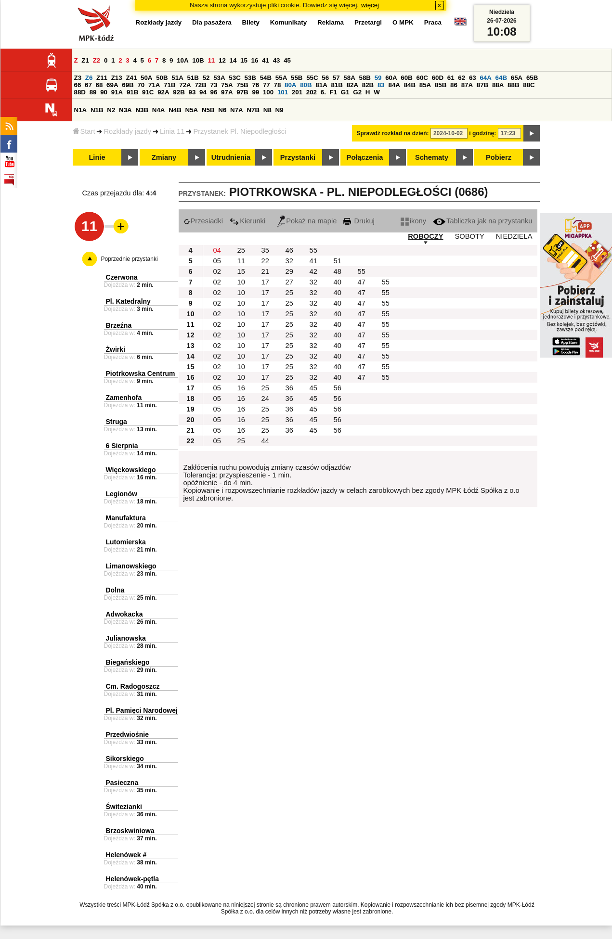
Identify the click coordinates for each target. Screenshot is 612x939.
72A (185, 85)
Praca (433, 22)
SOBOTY (469, 236)
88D (80, 92)
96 (214, 92)
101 (282, 92)
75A (227, 85)
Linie (97, 157)
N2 (111, 110)
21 (265, 271)
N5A (191, 110)
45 (287, 60)
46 (289, 250)
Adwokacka (124, 614)
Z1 (85, 60)
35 (265, 250)
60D (437, 77)
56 (325, 77)
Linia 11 (172, 131)
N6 (222, 110)
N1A (80, 110)
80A (290, 85)
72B (200, 85)
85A (425, 85)
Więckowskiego (131, 470)
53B (250, 77)
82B (368, 85)
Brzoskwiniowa (130, 831)
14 (233, 60)
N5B (208, 110)
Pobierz (498, 157)
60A (391, 77)
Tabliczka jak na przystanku (482, 221)
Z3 (78, 77)
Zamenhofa (124, 397)
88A (498, 85)
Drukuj (358, 221)
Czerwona (122, 277)
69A (112, 85)
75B (242, 85)
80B (306, 85)
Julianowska (126, 638)
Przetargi (368, 22)
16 (255, 60)
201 (297, 92)
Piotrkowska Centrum (140, 373)
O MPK (403, 22)
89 (93, 92)
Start (84, 131)
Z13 (116, 77)
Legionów (121, 494)
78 (277, 85)
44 (265, 441)
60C (422, 77)
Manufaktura (126, 518)
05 (217, 261)
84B (410, 85)
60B (406, 77)
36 (289, 388)
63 (472, 77)
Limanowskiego (131, 566)
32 (289, 261)
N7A (236, 110)
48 (337, 271)
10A (182, 60)
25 (241, 250)
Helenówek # (126, 855)
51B (193, 77)
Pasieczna (122, 782)
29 (289, 271)
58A (349, 77)
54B (266, 77)
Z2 (97, 60)
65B (532, 77)
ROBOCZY (425, 236)
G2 (357, 92)
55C (312, 77)
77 (266, 85)
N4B (175, 110)
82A (352, 85)
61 (451, 77)
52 (206, 77)
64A (485, 77)
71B (169, 85)
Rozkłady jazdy (127, 131)
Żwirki (115, 349)
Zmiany (164, 157)
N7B (253, 110)
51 (337, 261)
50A (146, 77)
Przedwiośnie (127, 734)
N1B (97, 110)
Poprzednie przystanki (129, 259)
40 (337, 282)
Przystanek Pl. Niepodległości (239, 131)
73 (214, 85)
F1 (334, 92)
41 (265, 60)
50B (162, 77)
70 (140, 85)
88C (528, 85)
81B (336, 85)
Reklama (330, 22)
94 (203, 92)
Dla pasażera (212, 22)
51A (177, 77)
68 (99, 85)
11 (211, 60)
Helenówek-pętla (132, 879)
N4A (158, 110)
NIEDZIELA (514, 236)
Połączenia (365, 157)
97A (227, 92)
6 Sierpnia (122, 446)
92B (178, 92)
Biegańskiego (128, 662)
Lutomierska (126, 542)
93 (192, 92)
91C (148, 92)
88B (513, 85)
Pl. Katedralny (128, 301)
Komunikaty (288, 22)
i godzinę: (482, 133)
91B (132, 92)
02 (217, 271)
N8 (267, 110)
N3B (141, 110)
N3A (125, 110)
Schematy (431, 157)
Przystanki (297, 157)
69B (127, 85)
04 (217, 250)
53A (219, 77)
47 (361, 282)
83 (381, 85)
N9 (279, 110)
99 (255, 92)
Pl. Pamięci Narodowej (142, 710)
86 (453, 85)
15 (243, 60)
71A (154, 85)
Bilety (251, 22)
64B (501, 77)
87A (467, 85)
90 (103, 92)
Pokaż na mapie (307, 221)
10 (241, 282)
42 (313, 271)
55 (313, 250)
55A (281, 77)
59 (378, 77)
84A (394, 85)
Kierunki (247, 221)
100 (268, 92)
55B (296, 77)
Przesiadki (203, 221)
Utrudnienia (230, 157)
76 (255, 85)
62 (461, 77)
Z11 (101, 77)
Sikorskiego (125, 758)
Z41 (131, 77)
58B (365, 77)
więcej (370, 5)
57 (336, 77)
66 (77, 85)
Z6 (89, 77)
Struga (116, 421)
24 (265, 398)
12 (222, 60)
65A (516, 77)
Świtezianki (124, 806)
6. (323, 92)
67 (88, 85)
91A (117, 92)
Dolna (115, 590)
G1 (345, 92)
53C (234, 77)
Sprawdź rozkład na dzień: (393, 133)
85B (440, 85)
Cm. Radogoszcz (133, 686)
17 (265, 282)
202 (311, 92)
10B (198, 60)
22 (265, 261)
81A (321, 85)
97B (242, 92)
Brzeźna (119, 325)
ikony (413, 221)
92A (163, 92)
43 (276, 60)
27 (289, 282)
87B (482, 85)
